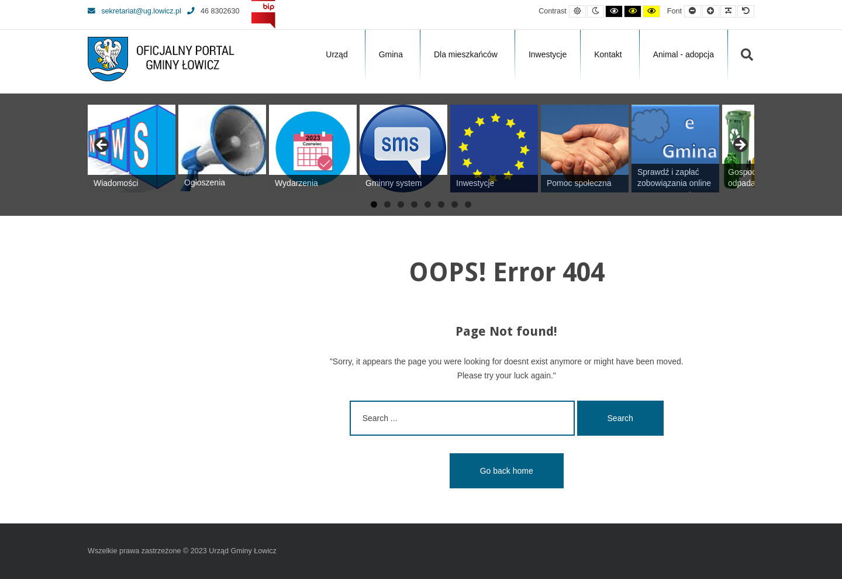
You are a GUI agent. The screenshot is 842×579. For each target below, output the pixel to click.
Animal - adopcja (683, 54)
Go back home (506, 470)
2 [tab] (387, 204)
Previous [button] (102, 145)
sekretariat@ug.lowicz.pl (134, 11)
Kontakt (608, 54)
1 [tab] (374, 204)
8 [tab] (468, 204)
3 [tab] (401, 204)
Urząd (336, 54)
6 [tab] (441, 204)
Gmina (391, 54)
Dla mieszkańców (466, 54)
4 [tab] (414, 204)
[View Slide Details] (131, 148)
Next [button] (739, 145)
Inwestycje (548, 54)
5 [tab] (428, 204)
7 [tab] (454, 204)
